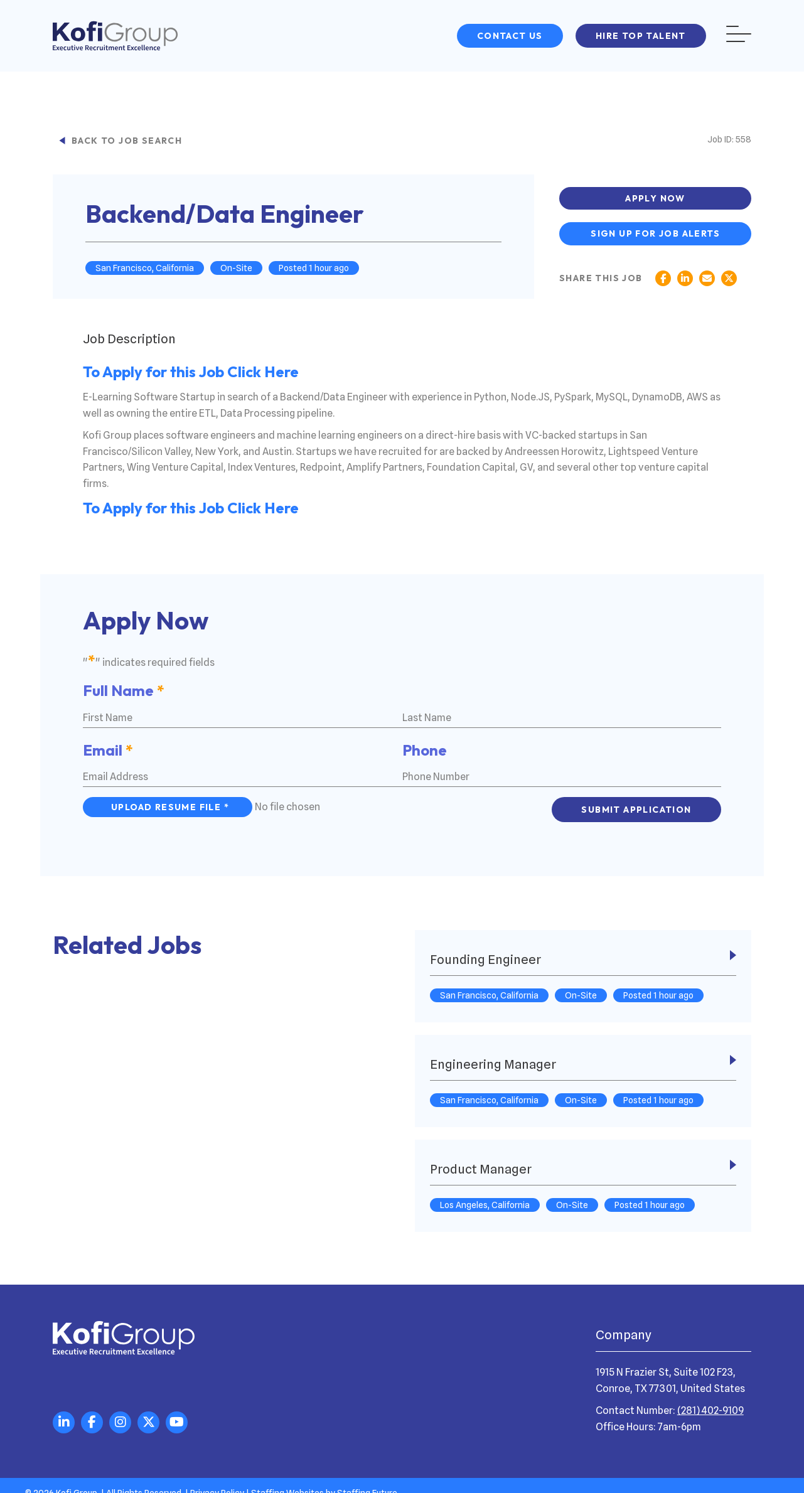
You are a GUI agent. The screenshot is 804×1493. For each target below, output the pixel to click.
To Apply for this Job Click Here (191, 373)
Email (108, 746)
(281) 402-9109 (710, 1397)
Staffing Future (367, 1480)
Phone (424, 746)
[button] (510, 36)
